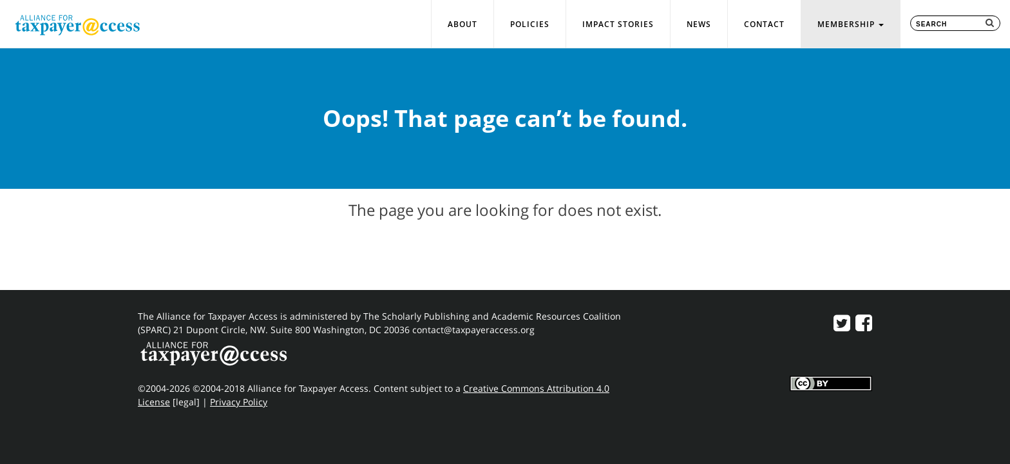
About (462, 24)
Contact (764, 24)
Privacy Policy (238, 402)
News (699, 24)
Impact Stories (618, 24)
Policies (529, 24)
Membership (850, 24)
